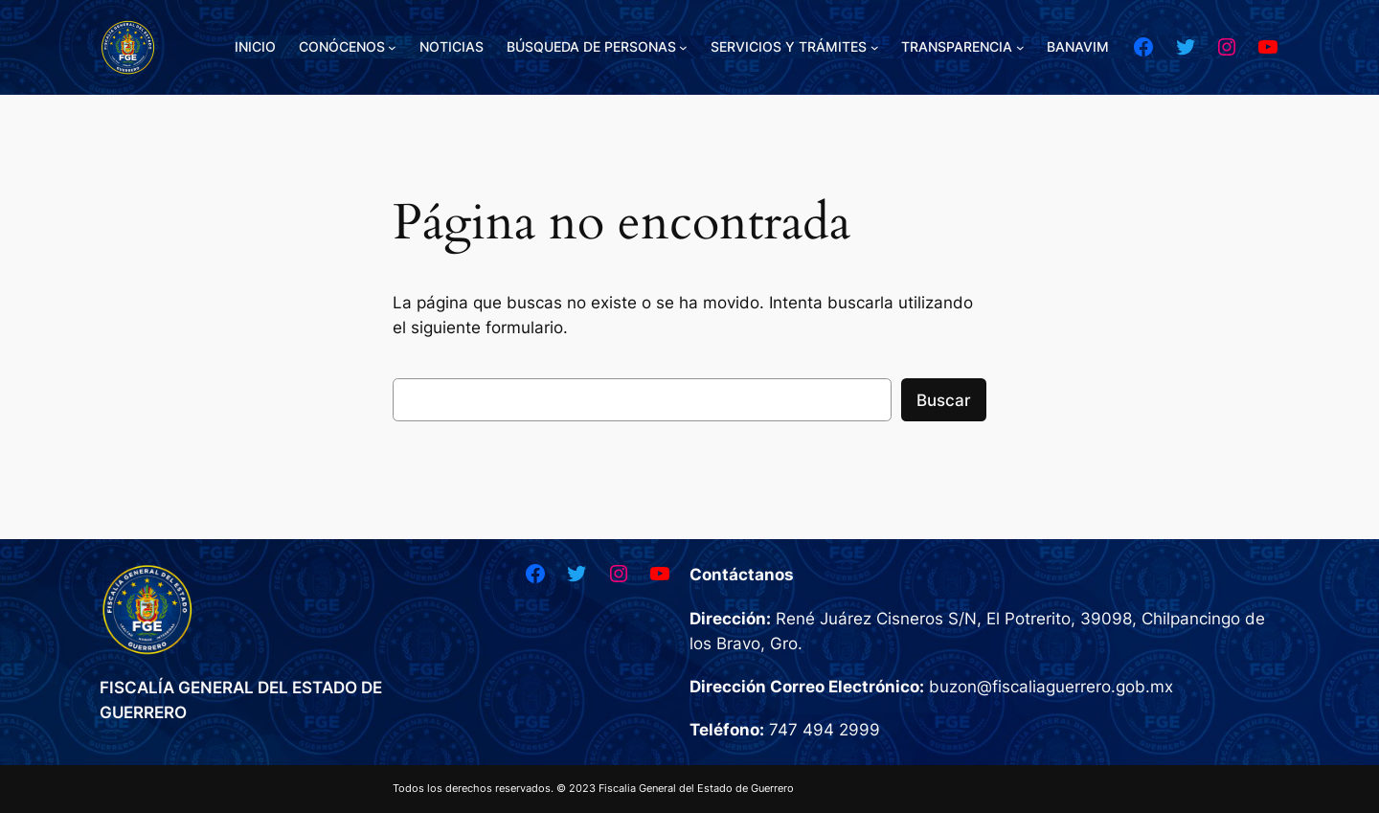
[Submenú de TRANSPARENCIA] (1020, 47)
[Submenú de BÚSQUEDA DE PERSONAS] (683, 47)
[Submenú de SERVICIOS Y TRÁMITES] (874, 47)
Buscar (943, 400)
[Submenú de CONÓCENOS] (392, 47)
